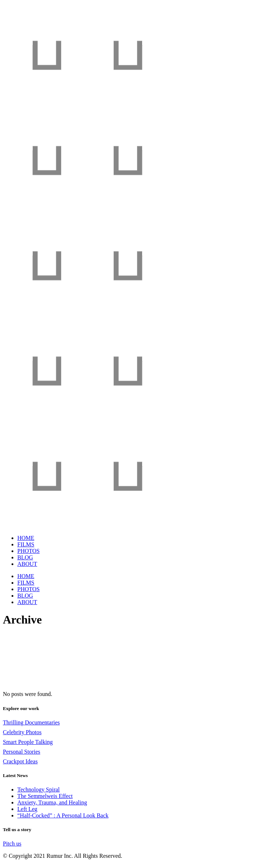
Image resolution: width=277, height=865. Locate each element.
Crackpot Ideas (20, 761)
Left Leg (27, 809)
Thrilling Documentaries (31, 722)
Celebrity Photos (22, 732)
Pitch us (12, 843)
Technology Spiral (38, 789)
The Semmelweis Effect (44, 796)
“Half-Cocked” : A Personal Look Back (63, 815)
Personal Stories (21, 752)
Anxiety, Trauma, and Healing (52, 802)
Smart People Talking (28, 742)
